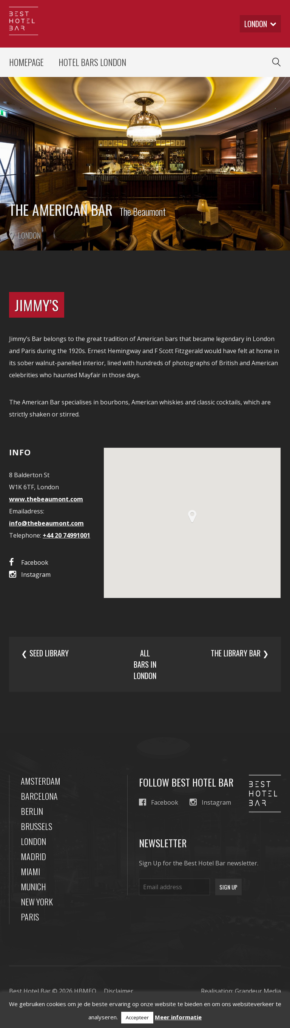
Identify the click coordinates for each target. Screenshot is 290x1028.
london (260, 23)
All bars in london (145, 664)
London (33, 841)
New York (37, 902)
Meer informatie (178, 1017)
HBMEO (85, 991)
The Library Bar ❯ (240, 653)
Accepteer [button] (137, 1017)
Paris (30, 917)
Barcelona (39, 796)
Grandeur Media (258, 991)
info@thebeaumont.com (46, 523)
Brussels (36, 826)
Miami (30, 871)
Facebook (28, 562)
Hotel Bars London (92, 62)
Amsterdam (40, 781)
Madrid (33, 856)
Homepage (26, 62)
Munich (33, 886)
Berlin (32, 811)
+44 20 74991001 (66, 535)
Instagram (30, 574)
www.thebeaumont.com (46, 499)
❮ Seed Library (45, 653)
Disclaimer (118, 991)
